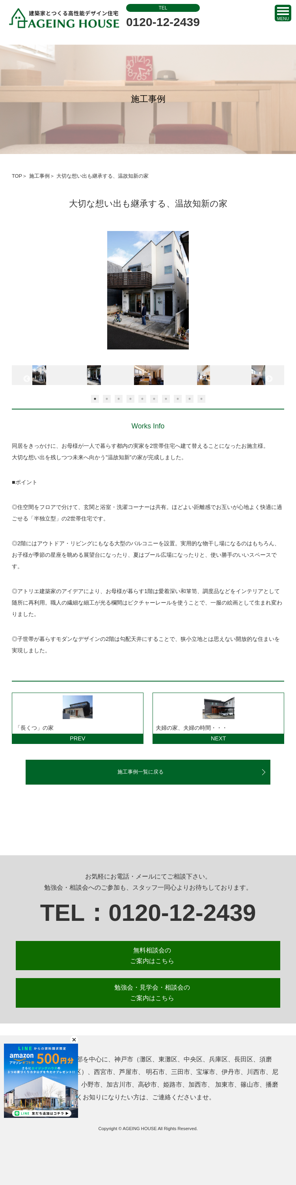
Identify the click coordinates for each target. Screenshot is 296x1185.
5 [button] (142, 399)
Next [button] (269, 379)
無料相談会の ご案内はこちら (152, 955)
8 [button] (178, 399)
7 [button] (166, 399)
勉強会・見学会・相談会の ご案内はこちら (152, 992)
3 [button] (119, 399)
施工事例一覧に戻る (140, 772)
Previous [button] (27, 379)
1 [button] (95, 399)
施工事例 (39, 176)
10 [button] (201, 399)
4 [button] (130, 399)
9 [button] (190, 399)
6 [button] (154, 399)
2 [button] (107, 399)
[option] (148, 294)
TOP (17, 176)
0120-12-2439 (163, 16)
